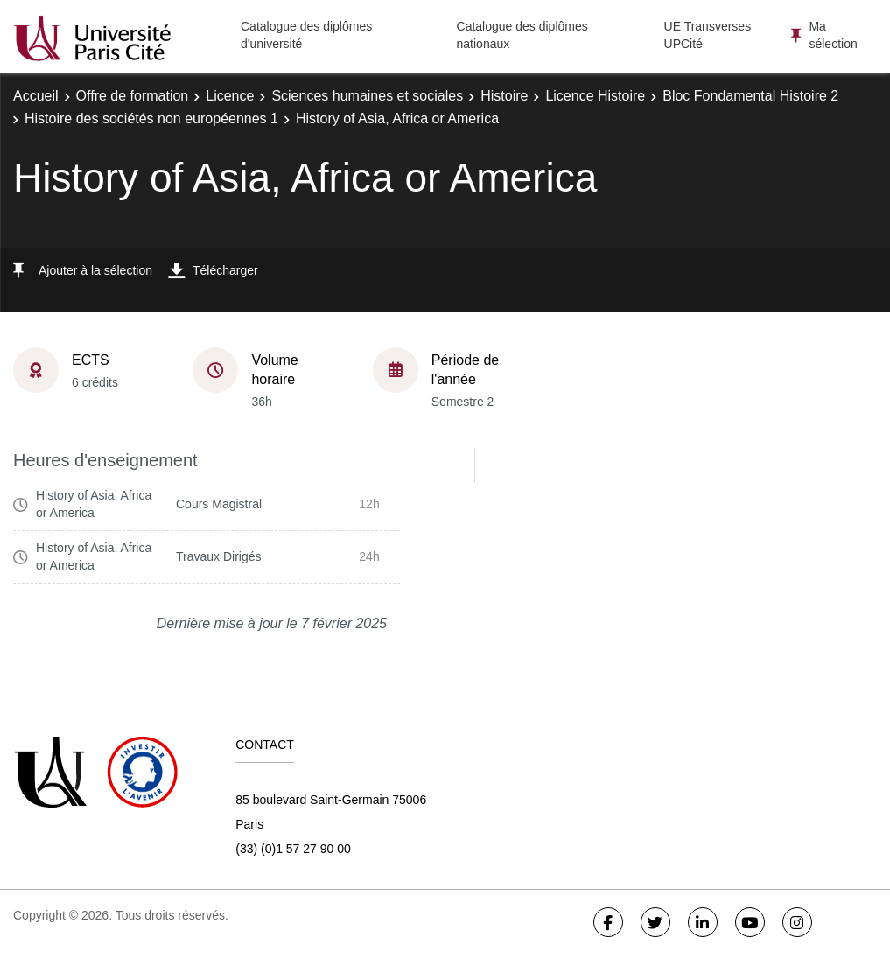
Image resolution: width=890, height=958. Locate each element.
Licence (230, 95)
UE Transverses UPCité (708, 35)
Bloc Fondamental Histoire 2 (750, 95)
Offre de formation (132, 95)
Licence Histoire (595, 95)
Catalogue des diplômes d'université (306, 35)
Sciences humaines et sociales (367, 95)
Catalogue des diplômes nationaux (522, 35)
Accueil (36, 95)
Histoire (504, 95)
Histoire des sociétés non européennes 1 (151, 118)
